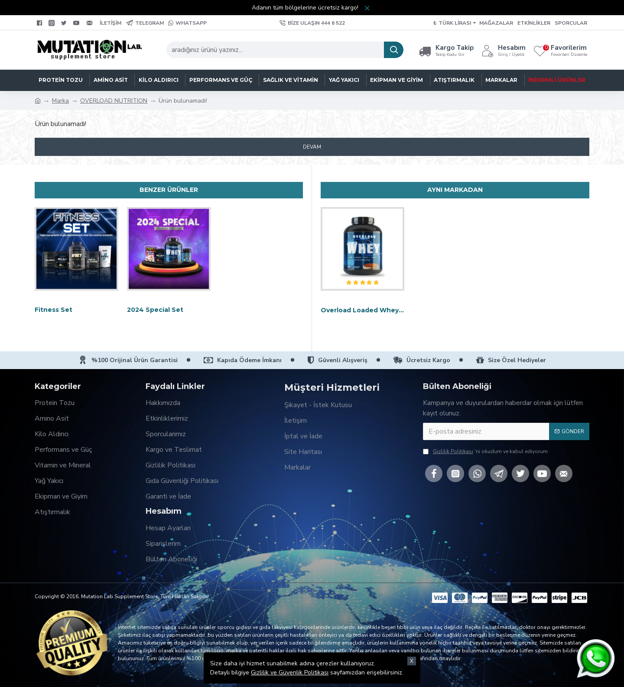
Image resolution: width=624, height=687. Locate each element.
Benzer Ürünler (169, 190)
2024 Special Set (155, 310)
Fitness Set (53, 310)
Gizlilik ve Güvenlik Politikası (289, 667)
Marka (60, 101)
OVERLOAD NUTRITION (113, 101)
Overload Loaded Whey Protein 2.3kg (362, 310)
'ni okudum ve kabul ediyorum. (486, 451)
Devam (312, 146)
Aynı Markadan (455, 190)
